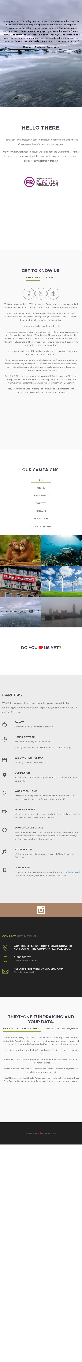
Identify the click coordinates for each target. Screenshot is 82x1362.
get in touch (70, 837)
